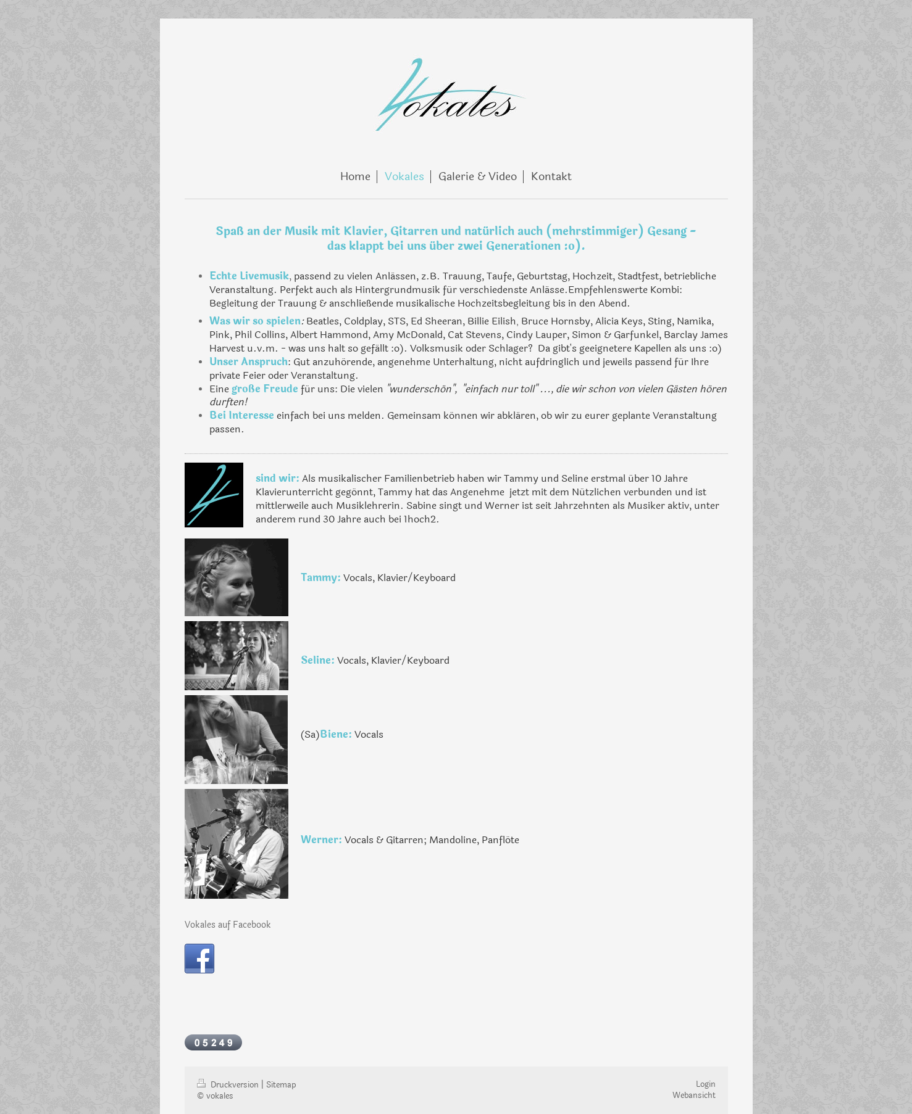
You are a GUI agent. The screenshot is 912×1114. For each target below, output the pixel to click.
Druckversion (229, 1085)
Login (706, 1084)
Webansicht (694, 1095)
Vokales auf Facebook (228, 924)
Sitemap (281, 1085)
